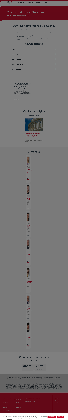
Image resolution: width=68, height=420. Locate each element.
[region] (34, 416)
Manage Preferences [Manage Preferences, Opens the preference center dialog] (44, 416)
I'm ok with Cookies (60, 416)
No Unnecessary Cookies (52, 416)
